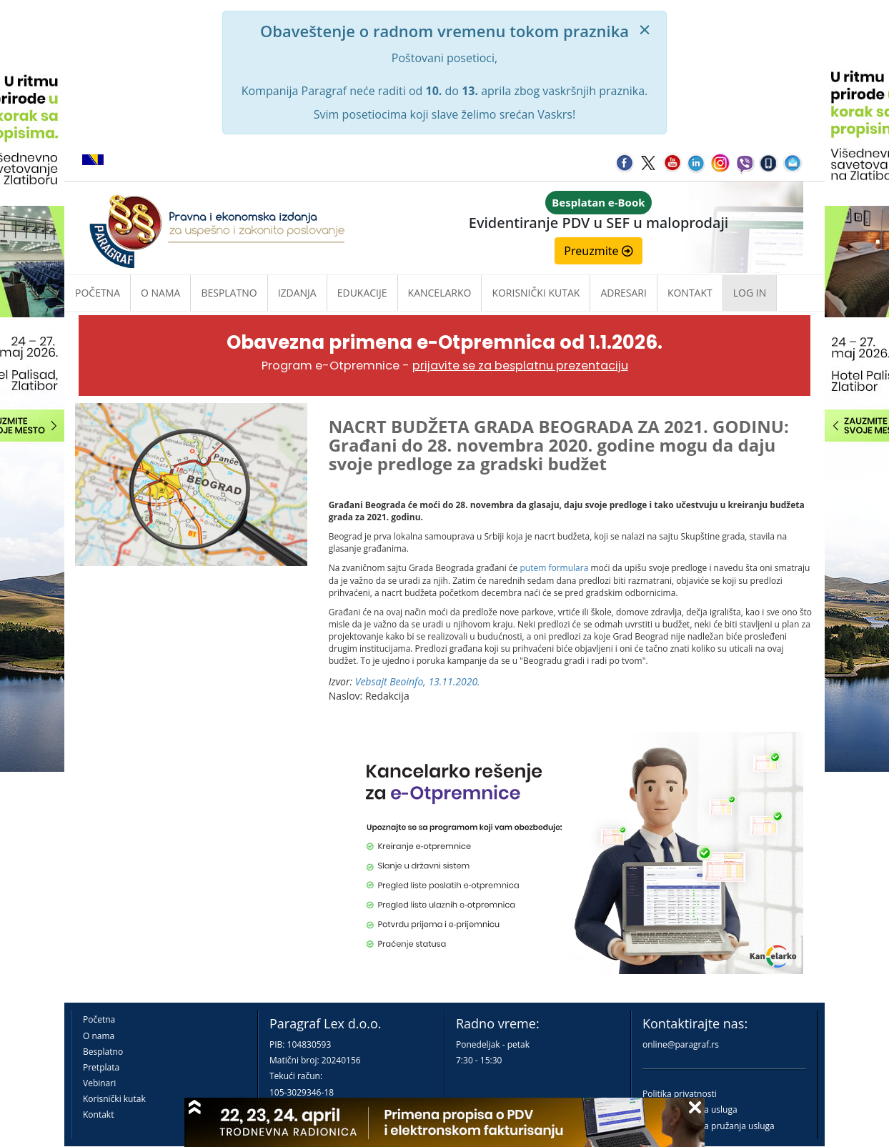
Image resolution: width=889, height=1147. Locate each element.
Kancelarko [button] (440, 292)
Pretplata (101, 1067)
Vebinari (99, 1083)
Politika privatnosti (679, 1094)
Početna (97, 292)
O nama (160, 292)
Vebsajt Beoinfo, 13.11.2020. (417, 681)
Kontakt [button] (689, 292)
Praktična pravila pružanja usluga (708, 1126)
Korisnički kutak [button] (536, 292)
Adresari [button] (623, 292)
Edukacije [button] (362, 292)
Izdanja (297, 292)
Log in (749, 292)
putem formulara (554, 568)
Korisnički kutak (114, 1099)
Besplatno (229, 292)
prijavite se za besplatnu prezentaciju (520, 365)
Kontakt (98, 1114)
